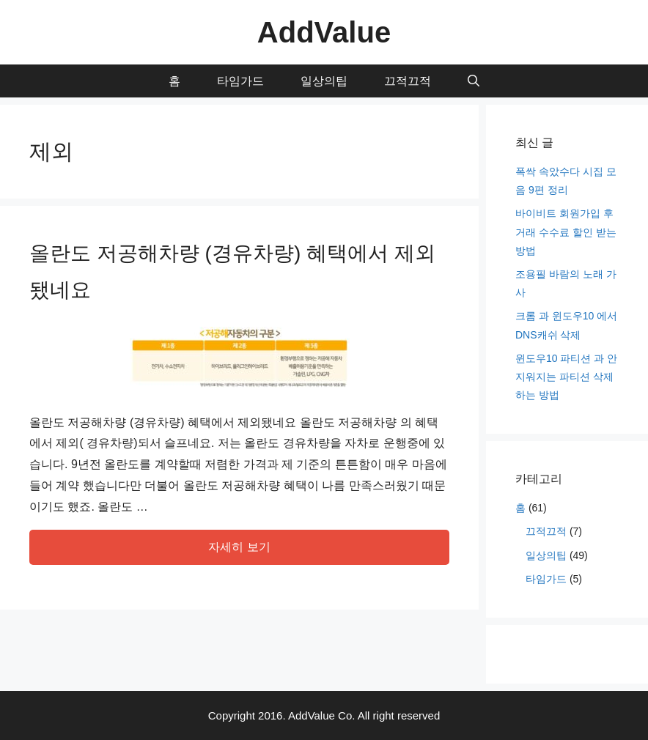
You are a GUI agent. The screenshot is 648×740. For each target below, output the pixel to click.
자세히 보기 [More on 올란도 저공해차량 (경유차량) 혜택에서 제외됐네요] (239, 547)
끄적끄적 (407, 81)
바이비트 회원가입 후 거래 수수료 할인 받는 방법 (565, 231)
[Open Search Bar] (473, 80)
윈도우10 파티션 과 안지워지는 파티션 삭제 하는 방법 (566, 376)
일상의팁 (324, 81)
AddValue (324, 32)
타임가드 (240, 81)
